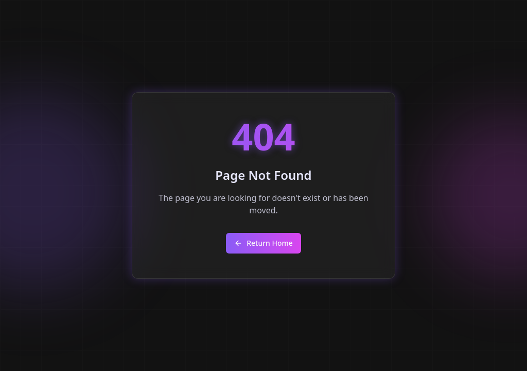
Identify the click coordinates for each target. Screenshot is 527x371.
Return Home (263, 243)
